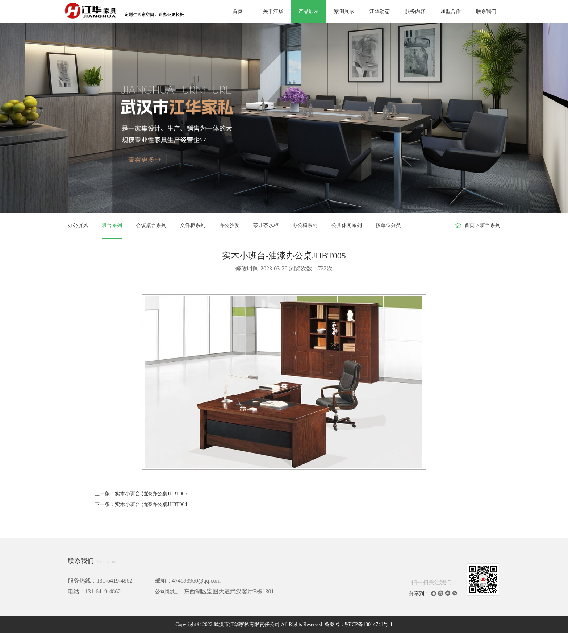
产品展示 (308, 11)
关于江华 (273, 11)
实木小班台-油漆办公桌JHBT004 (151, 504)
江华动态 (379, 11)
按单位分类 (388, 225)
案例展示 (344, 11)
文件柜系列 (192, 225)
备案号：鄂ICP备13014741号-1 (358, 624)
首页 (238, 11)
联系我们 (486, 11)
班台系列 (112, 225)
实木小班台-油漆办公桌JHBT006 (151, 493)
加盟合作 (450, 11)
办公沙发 (229, 225)
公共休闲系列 (346, 225)
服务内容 (415, 11)
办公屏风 (78, 225)
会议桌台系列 (151, 225)
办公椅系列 (305, 225)
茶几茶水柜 (266, 225)
